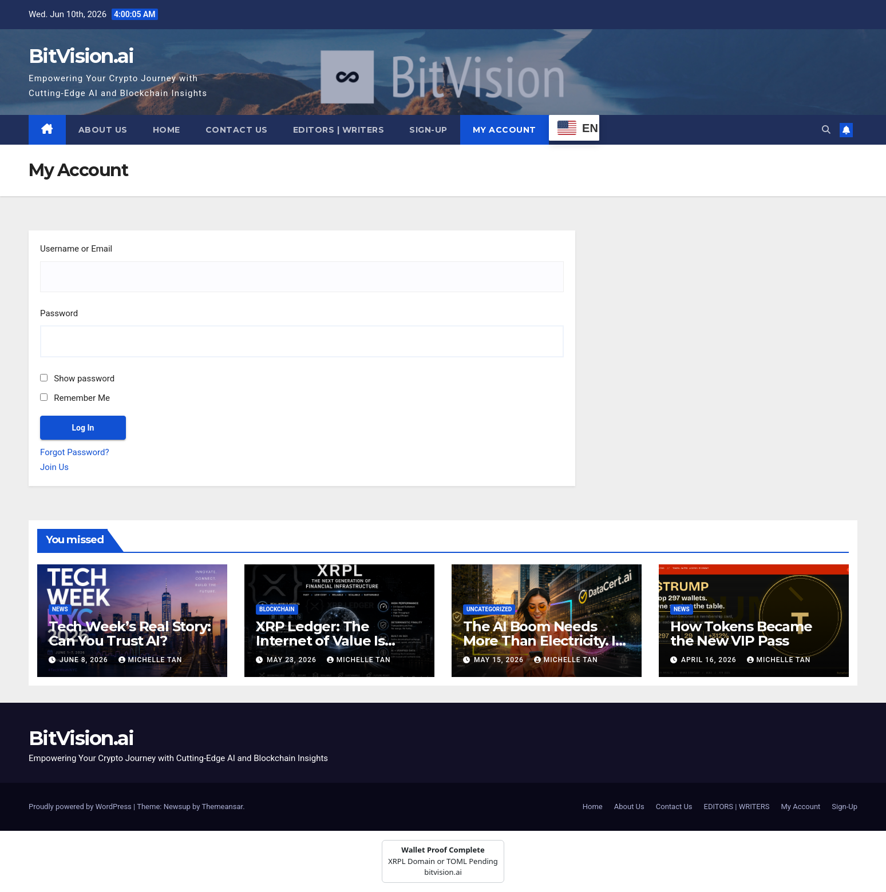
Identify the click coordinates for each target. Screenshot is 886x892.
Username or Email (76, 249)
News (60, 609)
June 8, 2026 (85, 660)
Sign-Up (428, 130)
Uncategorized (489, 609)
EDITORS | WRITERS (339, 130)
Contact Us (236, 130)
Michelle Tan (150, 660)
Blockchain (277, 609)
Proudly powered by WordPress (81, 806)
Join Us (54, 467)
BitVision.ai (81, 56)
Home (166, 130)
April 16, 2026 (710, 660)
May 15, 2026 (500, 660)
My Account (504, 130)
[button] (826, 130)
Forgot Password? (74, 452)
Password (59, 313)
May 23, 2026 (293, 660)
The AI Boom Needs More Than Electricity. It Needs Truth (542, 640)
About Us (103, 130)
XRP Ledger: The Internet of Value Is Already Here (320, 640)
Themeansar (222, 806)
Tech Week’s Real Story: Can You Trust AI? (129, 633)
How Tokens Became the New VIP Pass (741, 633)
